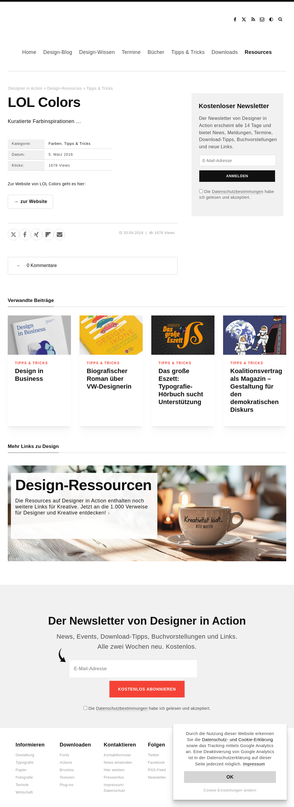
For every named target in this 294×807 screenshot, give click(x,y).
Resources (258, 52)
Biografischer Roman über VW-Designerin (109, 378)
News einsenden (118, 759)
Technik (22, 781)
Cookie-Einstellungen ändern (230, 790)
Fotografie (24, 774)
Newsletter (157, 774)
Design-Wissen (97, 52)
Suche (281, 19)
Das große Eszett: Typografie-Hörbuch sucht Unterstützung (180, 386)
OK (230, 777)
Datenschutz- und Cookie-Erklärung (237, 739)
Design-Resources (64, 88)
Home (29, 52)
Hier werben (114, 767)
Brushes (67, 767)
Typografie (25, 759)
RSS (253, 19)
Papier (21, 767)
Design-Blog (57, 52)
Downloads (225, 52)
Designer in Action (39, 17)
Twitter (153, 752)
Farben (55, 143)
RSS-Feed (157, 767)
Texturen (67, 774)
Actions (66, 759)
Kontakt (262, 19)
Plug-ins (67, 781)
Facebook (235, 19)
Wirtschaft (24, 789)
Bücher (156, 52)
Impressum (254, 763)
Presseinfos (114, 774)
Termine (131, 52)
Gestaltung (25, 752)
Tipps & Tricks (188, 52)
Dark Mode (271, 19)
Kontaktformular (117, 752)
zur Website (33, 201)
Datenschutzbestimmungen (237, 191)
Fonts (64, 752)
